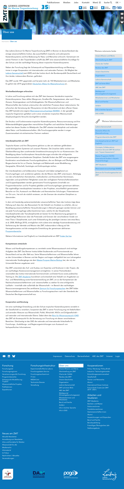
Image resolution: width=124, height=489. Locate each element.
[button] (118, 2)
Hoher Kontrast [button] (107, 7)
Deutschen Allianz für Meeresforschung (49, 84)
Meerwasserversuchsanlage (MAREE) (45, 111)
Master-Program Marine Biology (49, 260)
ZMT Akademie (24, 277)
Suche (108, 2)
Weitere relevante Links (105, 51)
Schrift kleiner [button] (96, 7)
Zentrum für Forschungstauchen (52, 288)
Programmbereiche (13, 231)
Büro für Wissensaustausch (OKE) (65, 315)
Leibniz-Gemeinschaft (15, 73)
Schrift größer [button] (85, 7)
